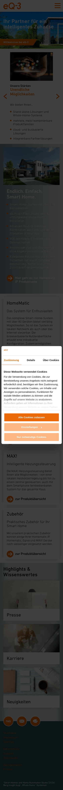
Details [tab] (31, 360)
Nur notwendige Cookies (31, 437)
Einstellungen (31, 427)
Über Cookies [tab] (51, 360)
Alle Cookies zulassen (31, 417)
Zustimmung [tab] (11, 360)
